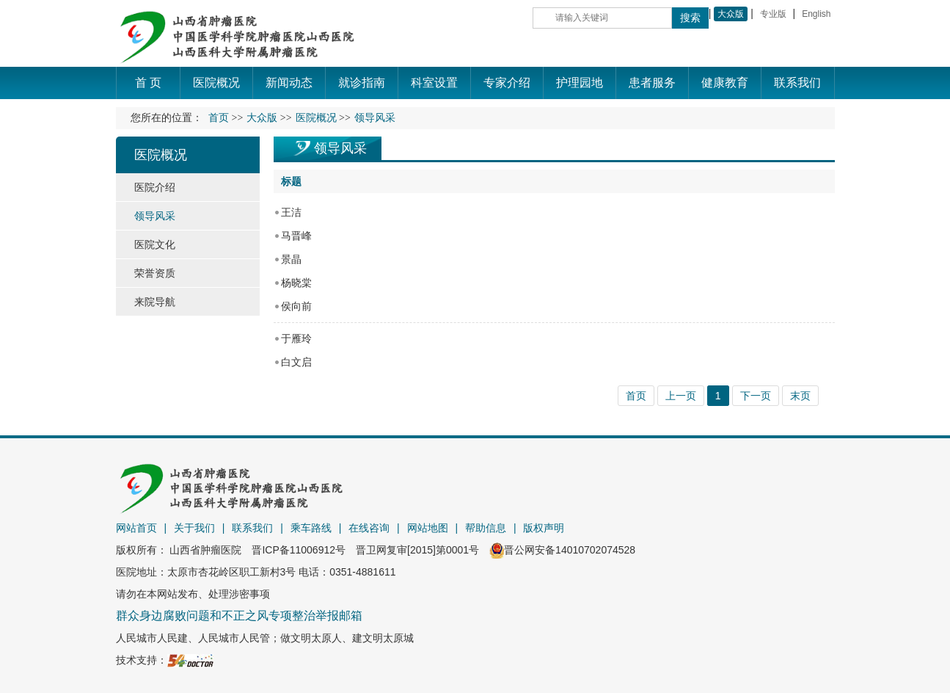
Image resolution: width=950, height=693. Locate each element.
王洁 (291, 212)
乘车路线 (311, 528)
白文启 (296, 362)
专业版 (773, 14)
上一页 (680, 396)
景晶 (291, 259)
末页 (800, 396)
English (816, 14)
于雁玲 (296, 338)
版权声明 (543, 528)
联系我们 (252, 528)
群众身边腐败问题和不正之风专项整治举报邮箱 (239, 615)
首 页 (148, 82)
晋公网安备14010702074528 (562, 550)
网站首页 (136, 528)
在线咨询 (369, 528)
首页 (218, 117)
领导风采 (340, 148)
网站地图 (427, 528)
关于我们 (194, 528)
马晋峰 (296, 236)
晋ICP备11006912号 (299, 550)
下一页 (755, 396)
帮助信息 (485, 528)
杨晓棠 (296, 283)
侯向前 (296, 306)
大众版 (730, 14)
